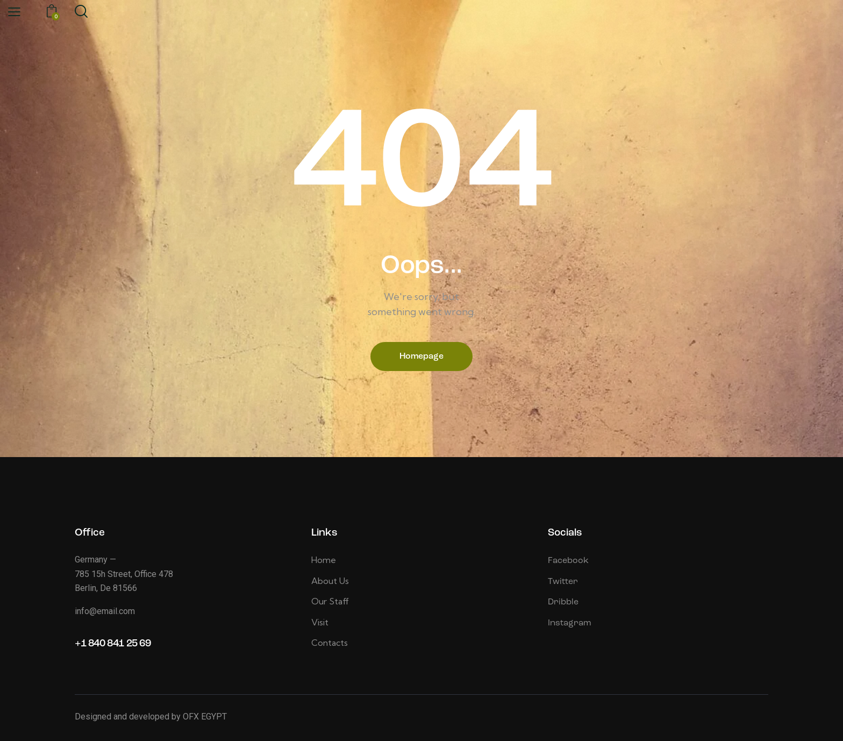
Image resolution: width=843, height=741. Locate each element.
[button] (14, 11)
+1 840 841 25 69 (113, 644)
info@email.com (105, 611)
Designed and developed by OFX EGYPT (151, 716)
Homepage (421, 356)
